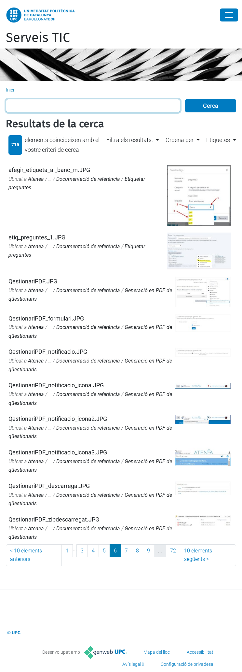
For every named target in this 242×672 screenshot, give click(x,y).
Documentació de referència (88, 179)
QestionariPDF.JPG (32, 281)
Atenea (36, 179)
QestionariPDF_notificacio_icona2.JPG (57, 418)
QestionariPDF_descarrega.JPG (49, 485)
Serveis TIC (38, 38)
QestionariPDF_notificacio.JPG (47, 351)
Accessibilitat (200, 652)
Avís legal (131, 664)
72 (173, 551)
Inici (10, 90)
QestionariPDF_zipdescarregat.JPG (53, 519)
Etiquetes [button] (218, 139)
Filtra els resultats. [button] (129, 139)
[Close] (229, 14)
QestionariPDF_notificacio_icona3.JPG (57, 452)
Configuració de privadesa (187, 664)
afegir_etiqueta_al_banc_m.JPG (49, 169)
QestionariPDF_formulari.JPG (46, 318)
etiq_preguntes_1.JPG (36, 237)
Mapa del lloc (156, 652)
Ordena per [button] (180, 139)
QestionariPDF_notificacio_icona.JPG (56, 385)
